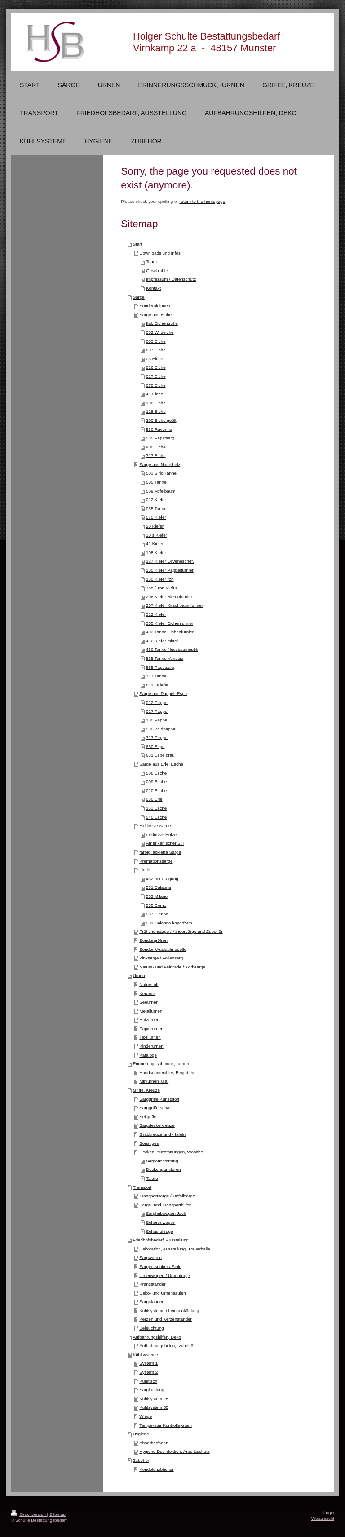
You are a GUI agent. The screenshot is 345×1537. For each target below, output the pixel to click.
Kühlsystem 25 (153, 1398)
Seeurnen (149, 1001)
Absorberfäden (153, 1442)
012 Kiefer (156, 499)
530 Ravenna (159, 429)
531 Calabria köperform (169, 922)
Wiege (145, 1416)
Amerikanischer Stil (165, 843)
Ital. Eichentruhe (162, 323)
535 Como (156, 905)
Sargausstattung (162, 1160)
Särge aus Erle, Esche (161, 764)
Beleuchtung (151, 1328)
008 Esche (156, 773)
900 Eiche (156, 446)
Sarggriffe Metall (155, 1107)
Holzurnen (149, 1019)
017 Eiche (156, 376)
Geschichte (157, 270)
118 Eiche (156, 411)
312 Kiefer (156, 614)
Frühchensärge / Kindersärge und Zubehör (180, 931)
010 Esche (156, 790)
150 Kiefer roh (160, 579)
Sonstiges (149, 1143)
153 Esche (156, 808)
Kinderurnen (151, 1046)
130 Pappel (157, 719)
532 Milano (157, 896)
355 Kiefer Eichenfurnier (169, 623)
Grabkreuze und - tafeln (162, 1134)
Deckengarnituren (163, 1169)
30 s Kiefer (156, 535)
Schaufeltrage (159, 1231)
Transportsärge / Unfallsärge (167, 1195)
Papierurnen (151, 1028)
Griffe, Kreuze (146, 1090)
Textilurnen (149, 1037)
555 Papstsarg (160, 437)
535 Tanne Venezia (164, 658)
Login (328, 1512)
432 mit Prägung (162, 878)
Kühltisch (148, 1381)
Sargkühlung (151, 1389)
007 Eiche (156, 349)
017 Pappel (157, 711)
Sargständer (151, 1301)
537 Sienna (157, 913)
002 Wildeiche (160, 332)
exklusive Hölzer (162, 834)
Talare (152, 1178)
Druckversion (29, 1514)
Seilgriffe (147, 1116)
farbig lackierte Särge (160, 852)
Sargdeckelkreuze (156, 1125)
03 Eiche (154, 358)
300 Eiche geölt (161, 420)
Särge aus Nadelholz (159, 464)
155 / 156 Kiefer (161, 587)
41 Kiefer (155, 543)
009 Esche (156, 781)
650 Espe (155, 746)
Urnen (139, 975)
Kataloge (148, 1055)
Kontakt (153, 288)
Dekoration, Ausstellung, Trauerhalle (174, 1248)
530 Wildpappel (161, 728)
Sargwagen (150, 1257)
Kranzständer (152, 1284)
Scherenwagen (160, 1222)
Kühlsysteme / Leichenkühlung (169, 1310)
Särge (139, 297)
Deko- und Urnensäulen (162, 1293)
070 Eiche (156, 385)
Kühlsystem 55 (153, 1407)
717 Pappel (157, 737)
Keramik (147, 993)
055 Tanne (156, 508)
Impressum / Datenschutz (171, 279)
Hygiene (141, 1433)
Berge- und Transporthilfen (165, 1204)
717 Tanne (156, 675)
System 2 (148, 1372)
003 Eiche (156, 341)
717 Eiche (156, 455)
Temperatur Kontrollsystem (165, 1425)
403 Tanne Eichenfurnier (170, 631)
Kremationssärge (155, 861)
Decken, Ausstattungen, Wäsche (171, 1151)
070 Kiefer (156, 517)
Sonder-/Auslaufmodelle (162, 949)
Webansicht (322, 1518)
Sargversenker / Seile (160, 1266)
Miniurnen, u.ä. (153, 1081)
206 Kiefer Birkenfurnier (169, 596)
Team (151, 261)
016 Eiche (156, 367)
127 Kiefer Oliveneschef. (170, 561)
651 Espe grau (160, 755)
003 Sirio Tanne (161, 473)
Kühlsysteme (145, 1354)
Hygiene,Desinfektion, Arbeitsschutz (174, 1451)
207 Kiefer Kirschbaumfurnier (174, 605)
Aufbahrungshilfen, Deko (157, 1337)
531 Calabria (158, 887)
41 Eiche (154, 393)
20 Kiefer (155, 526)
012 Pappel (157, 702)
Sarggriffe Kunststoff (159, 1099)
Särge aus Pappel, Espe (163, 693)
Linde (144, 869)
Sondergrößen (153, 940)
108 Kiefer (156, 552)
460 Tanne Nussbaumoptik (172, 649)
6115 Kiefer (157, 684)
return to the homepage (202, 201)
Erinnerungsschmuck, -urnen (161, 1063)
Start (137, 244)
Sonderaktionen (154, 305)
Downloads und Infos (160, 253)
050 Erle (154, 799)
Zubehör (141, 1460)
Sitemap (57, 1514)
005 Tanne (156, 481)
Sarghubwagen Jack (166, 1213)
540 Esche (156, 817)
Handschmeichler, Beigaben (166, 1072)
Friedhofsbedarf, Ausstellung (161, 1239)
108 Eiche (156, 402)
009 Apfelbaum (160, 490)
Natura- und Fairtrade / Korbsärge (172, 966)
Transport (142, 1187)
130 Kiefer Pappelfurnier (170, 570)
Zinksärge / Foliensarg (161, 957)
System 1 (148, 1363)
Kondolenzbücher (156, 1469)
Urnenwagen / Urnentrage (164, 1275)
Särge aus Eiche (155, 314)
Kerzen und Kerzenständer (165, 1319)
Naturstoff (148, 984)
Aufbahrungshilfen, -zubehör (167, 1345)
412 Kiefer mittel (162, 640)
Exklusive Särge (155, 825)
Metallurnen (150, 1010)
